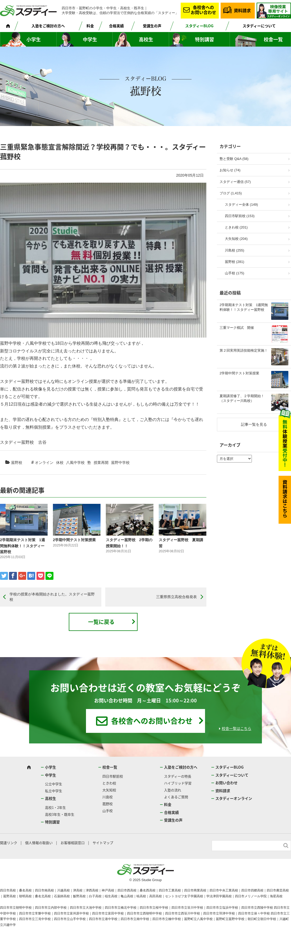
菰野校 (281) (234, 262)
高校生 (146, 39)
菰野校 (16, 462)
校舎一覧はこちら (236, 728)
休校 (59, 462)
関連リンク (8, 842)
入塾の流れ (172, 789)
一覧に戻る (101, 622)
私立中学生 (53, 790)
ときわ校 (109, 783)
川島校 (107, 796)
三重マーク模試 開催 (237, 328)
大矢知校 (109, 789)
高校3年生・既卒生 (59, 814)
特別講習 (204, 39)
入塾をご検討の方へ (48, 25)
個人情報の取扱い (39, 842)
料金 (90, 25)
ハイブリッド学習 (178, 783)
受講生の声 (152, 25)
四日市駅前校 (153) (239, 216)
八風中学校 (75, 462)
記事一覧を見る (254, 424)
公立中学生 (53, 783)
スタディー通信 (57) (235, 182)
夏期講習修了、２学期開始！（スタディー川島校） (242, 398)
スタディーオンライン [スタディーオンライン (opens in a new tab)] (233, 798)
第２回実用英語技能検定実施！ (244, 350)
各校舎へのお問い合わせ (203, 9)
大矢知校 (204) (236, 239)
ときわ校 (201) (236, 227)
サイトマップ (103, 842)
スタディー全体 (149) (241, 205)
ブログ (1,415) (231, 193)
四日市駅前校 (112, 776)
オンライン (44, 462)
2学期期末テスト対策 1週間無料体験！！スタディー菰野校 (22, 546)
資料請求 (242, 10)
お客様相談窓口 (73, 842)
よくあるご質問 (176, 796)
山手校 (107, 810)
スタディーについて (259, 25)
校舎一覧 (273, 39)
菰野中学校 (120, 462)
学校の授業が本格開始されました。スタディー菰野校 (52, 597)
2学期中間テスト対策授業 (74, 540)
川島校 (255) (234, 250)
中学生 (90, 39)
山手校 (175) (234, 273)
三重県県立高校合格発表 (176, 597)
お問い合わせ (226, 782)
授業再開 (101, 462)
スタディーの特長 (177, 776)
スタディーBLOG (199, 25)
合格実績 (116, 25)
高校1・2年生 (55, 807)
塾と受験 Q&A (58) (234, 159)
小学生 (33, 39)
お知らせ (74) (230, 170)
